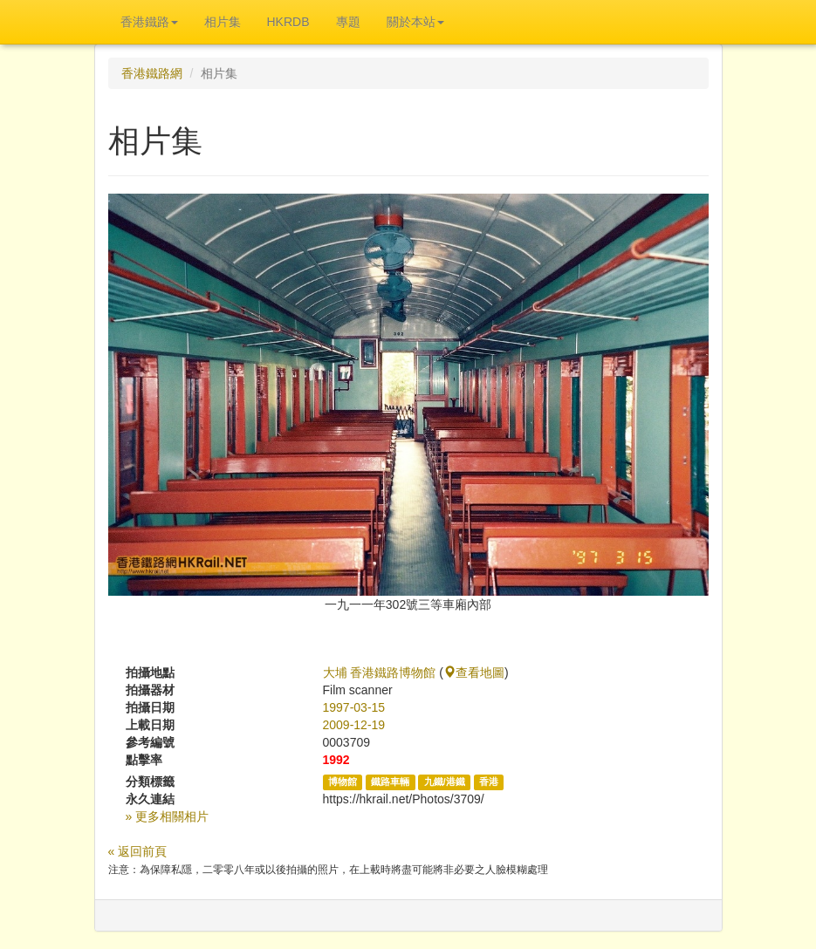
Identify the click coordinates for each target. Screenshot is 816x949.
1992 (336, 760)
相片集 (222, 22)
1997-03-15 (354, 707)
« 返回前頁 (138, 851)
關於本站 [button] (415, 22)
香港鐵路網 (151, 73)
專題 (348, 22)
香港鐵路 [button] (149, 22)
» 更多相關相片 (167, 816)
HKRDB (288, 22)
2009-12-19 (354, 725)
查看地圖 (473, 672)
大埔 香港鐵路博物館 (379, 672)
